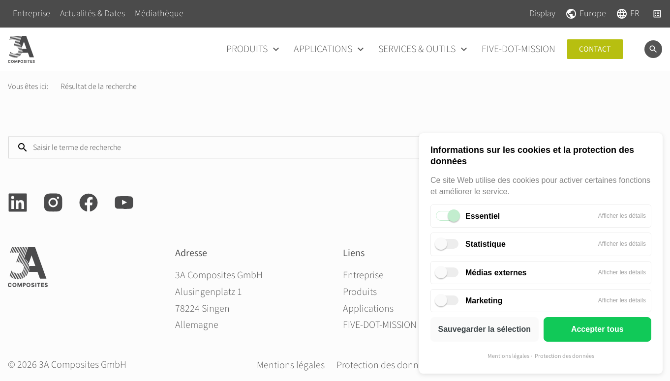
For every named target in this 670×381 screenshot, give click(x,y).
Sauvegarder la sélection (484, 329)
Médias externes (496, 272)
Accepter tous (597, 329)
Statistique (485, 244)
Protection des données (564, 356)
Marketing (484, 300)
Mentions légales (508, 356)
